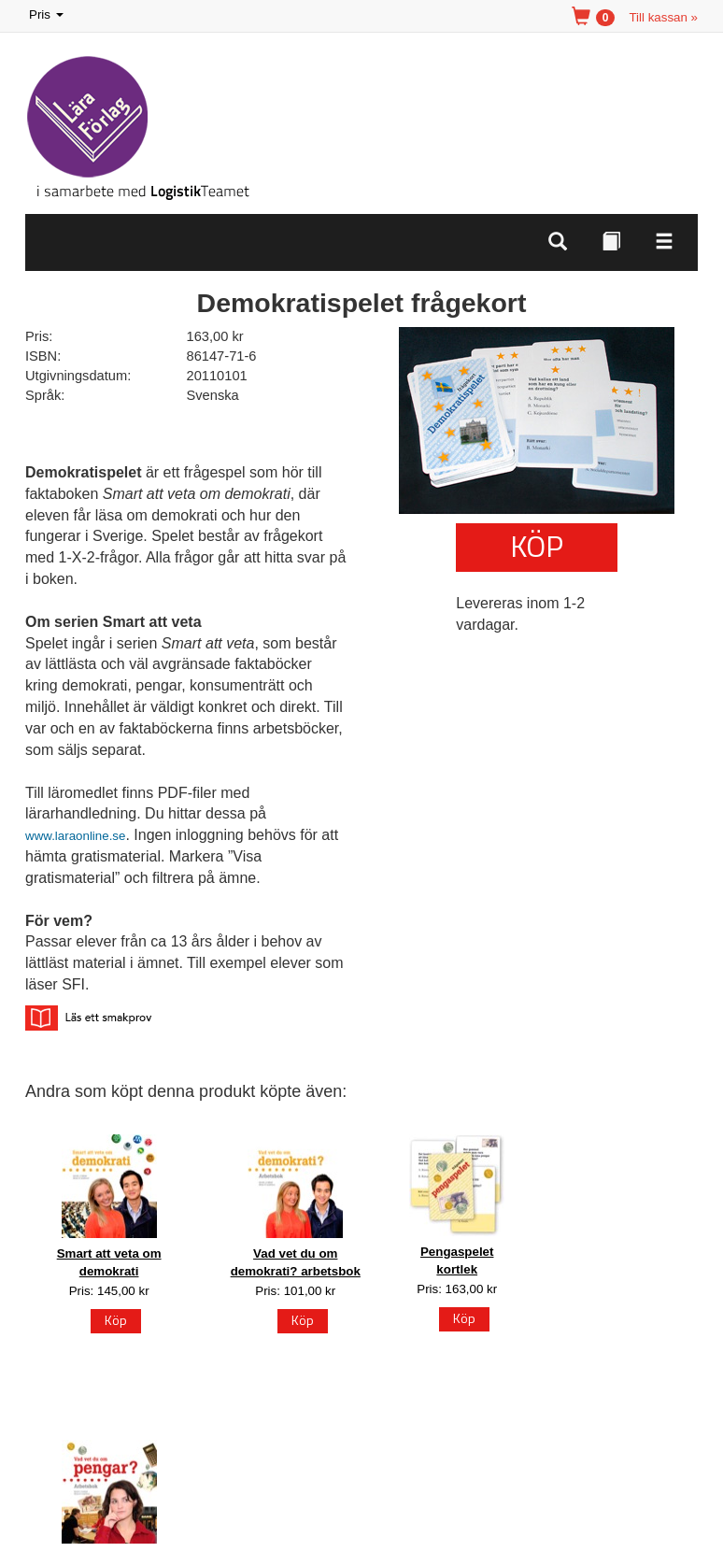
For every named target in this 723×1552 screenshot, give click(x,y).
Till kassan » (663, 17)
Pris (47, 15)
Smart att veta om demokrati (109, 1262)
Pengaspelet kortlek (457, 1260)
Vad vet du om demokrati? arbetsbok (296, 1262)
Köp (536, 545)
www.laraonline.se (75, 836)
